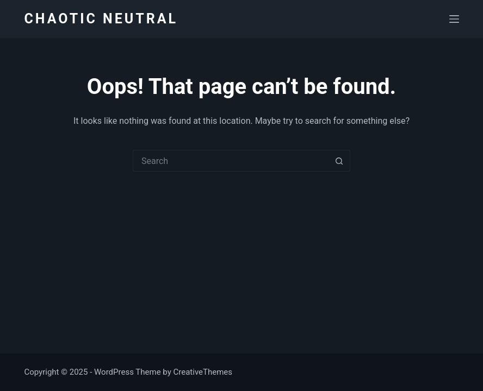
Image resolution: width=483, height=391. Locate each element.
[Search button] (339, 161)
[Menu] (454, 19)
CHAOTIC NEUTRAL (101, 19)
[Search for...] (231, 161)
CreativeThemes (203, 372)
